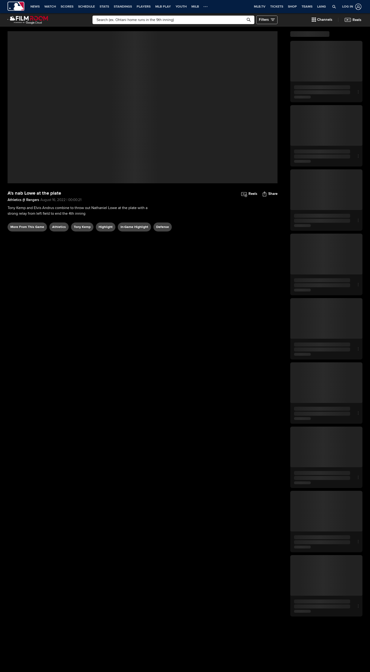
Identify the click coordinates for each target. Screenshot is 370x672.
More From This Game (27, 227)
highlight (106, 227)
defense (162, 227)
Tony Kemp (82, 227)
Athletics (59, 227)
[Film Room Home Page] (28, 19)
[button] (334, 6)
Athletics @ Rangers (23, 200)
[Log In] (350, 7)
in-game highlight (134, 227)
